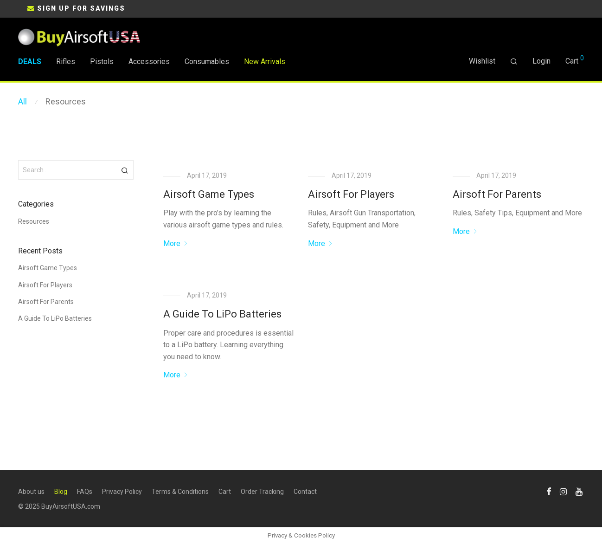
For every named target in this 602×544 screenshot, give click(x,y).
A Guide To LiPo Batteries (222, 314)
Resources (65, 101)
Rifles (65, 61)
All (22, 101)
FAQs (84, 491)
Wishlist (482, 61)
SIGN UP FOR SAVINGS (81, 8)
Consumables (207, 61)
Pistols (102, 61)
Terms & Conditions (180, 491)
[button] (125, 170)
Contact (305, 491)
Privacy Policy (122, 491)
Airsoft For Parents (497, 194)
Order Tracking (262, 491)
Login (541, 61)
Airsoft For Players (351, 194)
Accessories (149, 61)
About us (31, 491)
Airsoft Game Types (208, 194)
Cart (224, 491)
